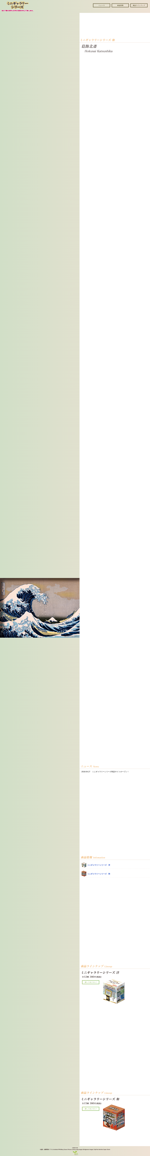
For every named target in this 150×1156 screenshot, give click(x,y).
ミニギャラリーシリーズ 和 (95, 874)
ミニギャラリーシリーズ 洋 (95, 865)
